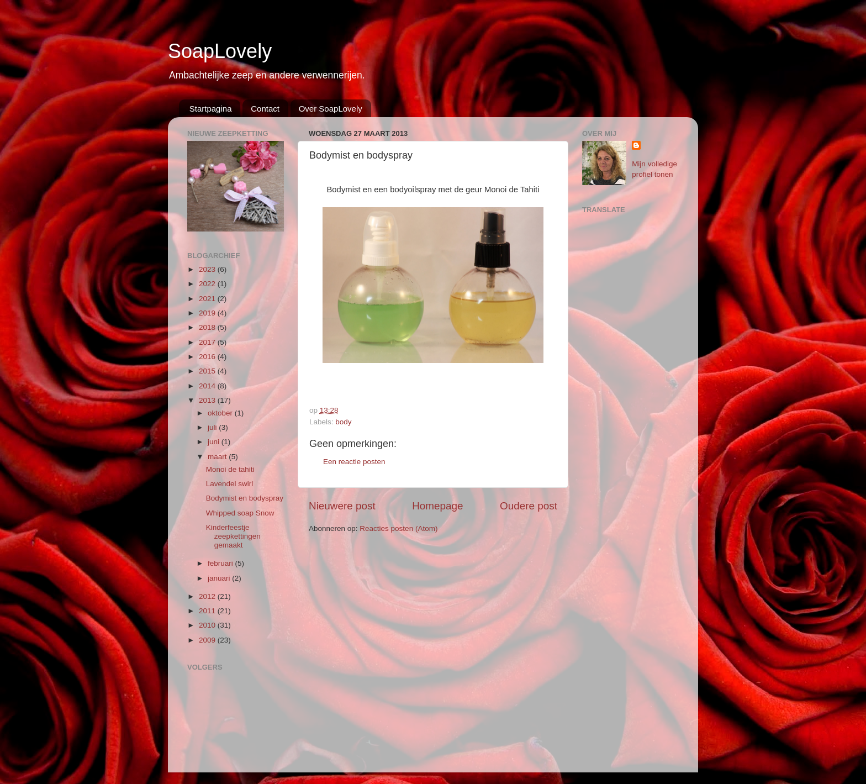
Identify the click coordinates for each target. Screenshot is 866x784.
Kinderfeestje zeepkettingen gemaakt (233, 536)
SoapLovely (220, 51)
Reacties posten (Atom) (398, 528)
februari (221, 563)
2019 (208, 313)
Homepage (437, 506)
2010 (208, 625)
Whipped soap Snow (240, 513)
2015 (208, 371)
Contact (265, 108)
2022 (208, 284)
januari (220, 578)
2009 (208, 640)
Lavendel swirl (230, 484)
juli (213, 427)
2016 (208, 356)
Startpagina (210, 108)
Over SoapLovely (330, 108)
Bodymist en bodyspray (244, 498)
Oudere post (528, 506)
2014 (208, 386)
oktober (221, 413)
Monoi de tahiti (230, 469)
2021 (208, 298)
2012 (208, 596)
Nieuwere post (342, 506)
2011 (208, 611)
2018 (208, 327)
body (343, 422)
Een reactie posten (354, 461)
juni (214, 442)
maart (218, 456)
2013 (208, 400)
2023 (208, 269)
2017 (208, 342)
